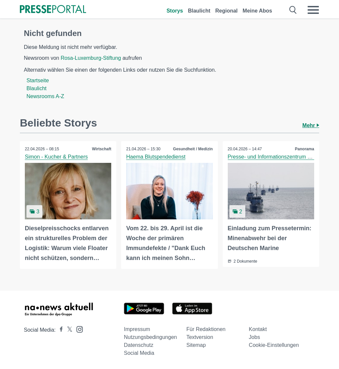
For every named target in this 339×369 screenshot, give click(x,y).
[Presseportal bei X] (68, 330)
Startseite (37, 80)
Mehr (310, 125)
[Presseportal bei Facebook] (59, 330)
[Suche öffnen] (293, 10)
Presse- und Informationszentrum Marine (276, 157)
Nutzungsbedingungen (150, 337)
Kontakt (258, 329)
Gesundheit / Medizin (193, 149)
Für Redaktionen (205, 329)
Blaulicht (199, 11)
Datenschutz (138, 345)
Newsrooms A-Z (45, 96)
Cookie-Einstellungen (274, 345)
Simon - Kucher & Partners (56, 157)
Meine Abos (257, 11)
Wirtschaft (102, 149)
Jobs (254, 337)
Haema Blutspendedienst (155, 157)
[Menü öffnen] (313, 10)
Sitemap (196, 345)
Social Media (139, 353)
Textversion (199, 337)
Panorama (304, 149)
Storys (175, 11)
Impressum (137, 329)
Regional (226, 11)
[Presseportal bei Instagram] (78, 329)
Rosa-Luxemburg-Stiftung (91, 58)
